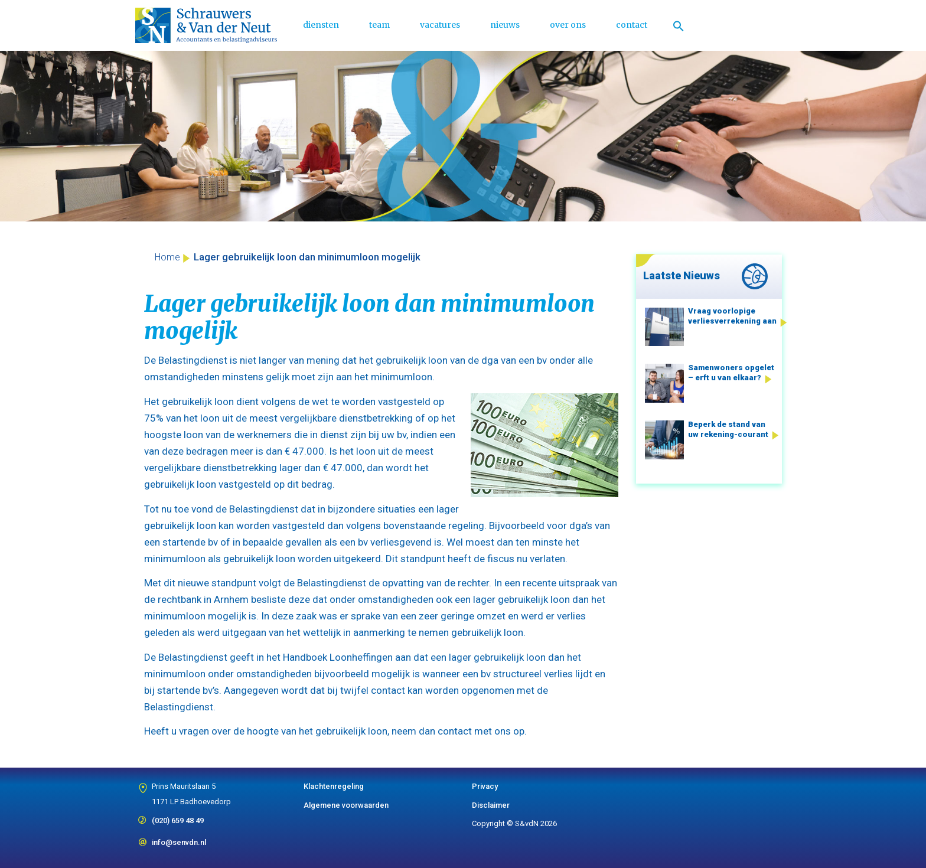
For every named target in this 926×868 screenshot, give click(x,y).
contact (631, 24)
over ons (568, 24)
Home (167, 257)
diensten (321, 24)
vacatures (440, 24)
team (379, 24)
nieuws (505, 24)
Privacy (485, 786)
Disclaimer (491, 805)
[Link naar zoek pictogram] (678, 25)
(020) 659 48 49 (178, 816)
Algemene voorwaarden (346, 805)
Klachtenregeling (334, 786)
